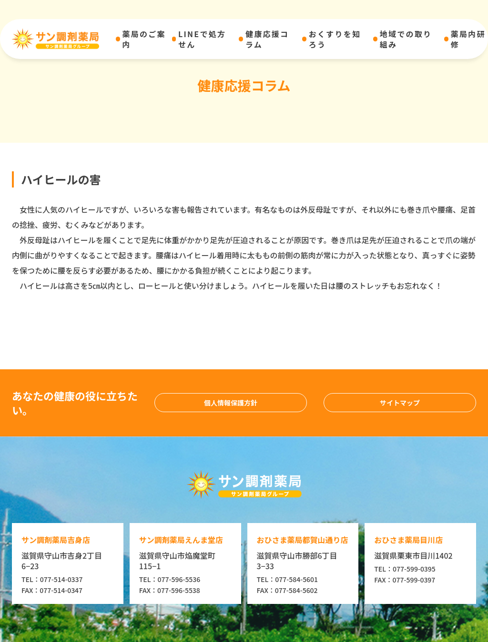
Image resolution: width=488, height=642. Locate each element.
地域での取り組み (406, 39)
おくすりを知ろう (335, 39)
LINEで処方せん (202, 39)
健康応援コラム (267, 39)
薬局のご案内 (144, 39)
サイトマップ (400, 402)
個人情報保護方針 (230, 402)
